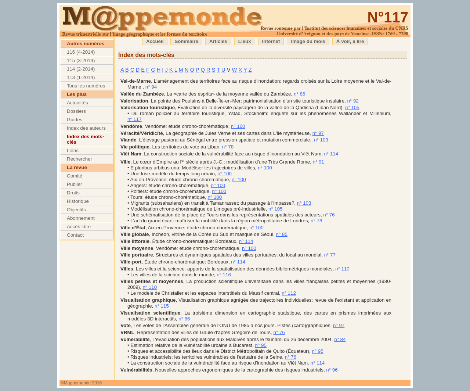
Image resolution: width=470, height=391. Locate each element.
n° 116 (224, 274)
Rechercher (79, 159)
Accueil (154, 41)
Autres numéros (85, 43)
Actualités (77, 102)
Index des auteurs (86, 128)
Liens (73, 150)
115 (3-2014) (81, 60)
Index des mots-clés (85, 139)
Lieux (244, 41)
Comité (74, 176)
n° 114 (331, 154)
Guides (74, 119)
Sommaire (186, 41)
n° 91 (318, 162)
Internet (271, 41)
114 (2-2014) (81, 69)
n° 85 (282, 234)
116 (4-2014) (81, 52)
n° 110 (342, 269)
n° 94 (151, 87)
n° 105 (352, 107)
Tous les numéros (86, 86)
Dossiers (76, 111)
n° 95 (261, 345)
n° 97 (318, 133)
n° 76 (329, 215)
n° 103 (321, 140)
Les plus (77, 94)
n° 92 (352, 101)
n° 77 (330, 255)
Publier (74, 184)
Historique (78, 201)
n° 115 (162, 306)
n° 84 (340, 339)
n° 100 (238, 126)
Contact (75, 235)
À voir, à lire (350, 41)
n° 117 (134, 119)
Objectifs (76, 209)
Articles (218, 41)
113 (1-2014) (81, 77)
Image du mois (308, 41)
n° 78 (228, 147)
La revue (77, 167)
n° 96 (331, 370)
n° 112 (289, 293)
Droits (73, 193)
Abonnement (81, 218)
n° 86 (299, 94)
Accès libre (79, 226)
